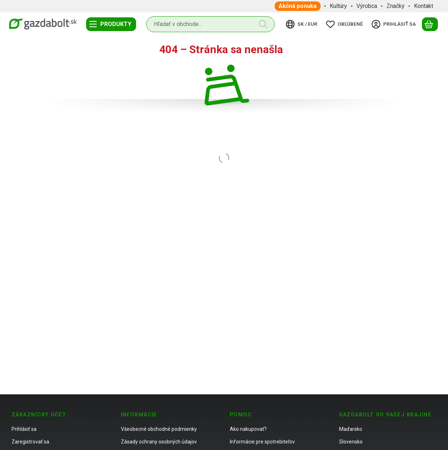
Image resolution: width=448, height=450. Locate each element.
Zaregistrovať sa (30, 442)
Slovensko (351, 442)
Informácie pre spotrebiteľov (262, 442)
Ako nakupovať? (248, 429)
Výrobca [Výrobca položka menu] (366, 6)
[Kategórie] (111, 24)
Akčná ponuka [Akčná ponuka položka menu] (298, 6)
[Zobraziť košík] (430, 24)
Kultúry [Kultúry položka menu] (338, 6)
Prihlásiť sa (24, 429)
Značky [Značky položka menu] (395, 6)
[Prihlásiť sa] (394, 24)
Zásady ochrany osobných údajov (159, 442)
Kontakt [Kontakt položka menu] (423, 6)
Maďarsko (350, 429)
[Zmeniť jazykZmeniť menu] (302, 24)
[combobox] (210, 24)
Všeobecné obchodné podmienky (159, 429)
